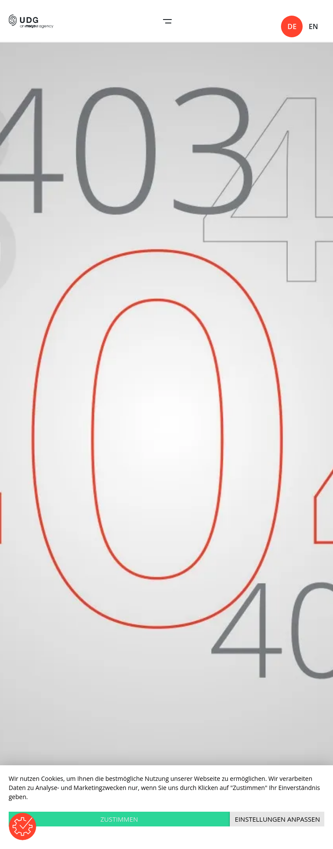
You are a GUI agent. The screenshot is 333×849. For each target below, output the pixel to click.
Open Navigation (167, 21)
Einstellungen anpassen (277, 819)
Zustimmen (119, 819)
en (313, 26)
